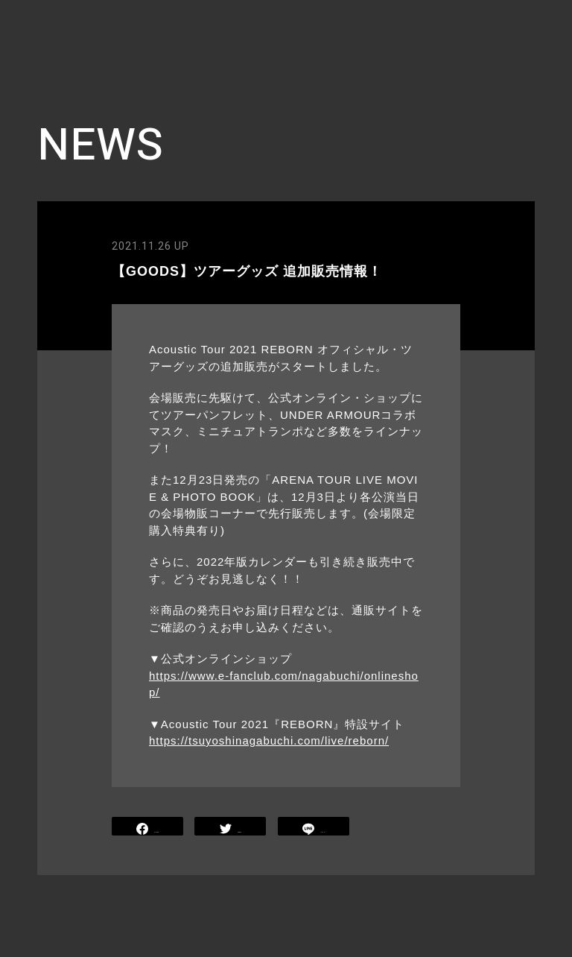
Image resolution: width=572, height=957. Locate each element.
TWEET (230, 828)
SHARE (147, 828)
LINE (313, 828)
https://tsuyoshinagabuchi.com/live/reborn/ (269, 740)
